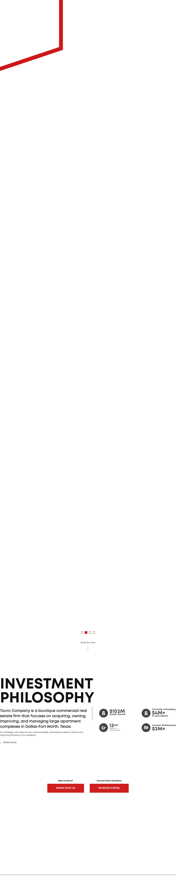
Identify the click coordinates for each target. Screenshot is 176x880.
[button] (82, 632)
